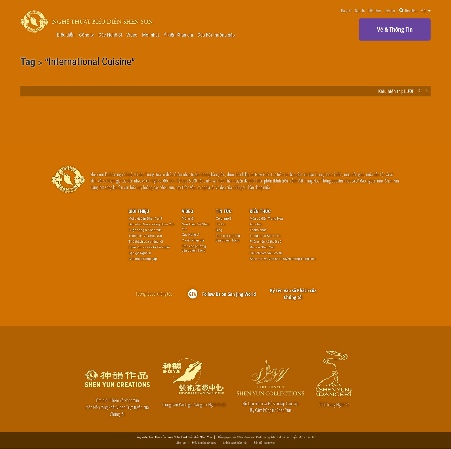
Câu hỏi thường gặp (216, 35)
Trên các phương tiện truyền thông (194, 248)
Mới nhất (150, 35)
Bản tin (360, 10)
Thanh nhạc (258, 230)
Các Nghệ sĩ (190, 234)
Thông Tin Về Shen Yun (145, 235)
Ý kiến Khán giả (178, 35)
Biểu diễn (65, 35)
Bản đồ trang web (264, 442)
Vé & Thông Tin (395, 29)
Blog (219, 230)
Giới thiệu (139, 211)
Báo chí (346, 10)
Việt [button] (426, 10)
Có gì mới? (223, 218)
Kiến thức (374, 10)
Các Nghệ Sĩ (110, 35)
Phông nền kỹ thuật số (266, 241)
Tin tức (224, 211)
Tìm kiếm (408, 10)
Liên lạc (390, 10)
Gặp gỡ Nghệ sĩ (140, 253)
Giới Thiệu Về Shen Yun (195, 226)
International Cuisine (90, 62)
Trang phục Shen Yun (265, 235)
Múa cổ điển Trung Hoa (266, 218)
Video (131, 35)
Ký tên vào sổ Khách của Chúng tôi (293, 293)
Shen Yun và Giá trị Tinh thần (149, 247)
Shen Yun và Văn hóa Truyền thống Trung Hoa (283, 258)
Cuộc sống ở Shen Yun (145, 230)
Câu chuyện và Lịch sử (266, 253)
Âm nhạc (256, 224)
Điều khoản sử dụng (204, 442)
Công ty (86, 35)
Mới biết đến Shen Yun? (145, 218)
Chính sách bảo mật (235, 442)
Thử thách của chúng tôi (146, 241)
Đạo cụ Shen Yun (262, 247)
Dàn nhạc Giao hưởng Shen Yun (151, 224)
